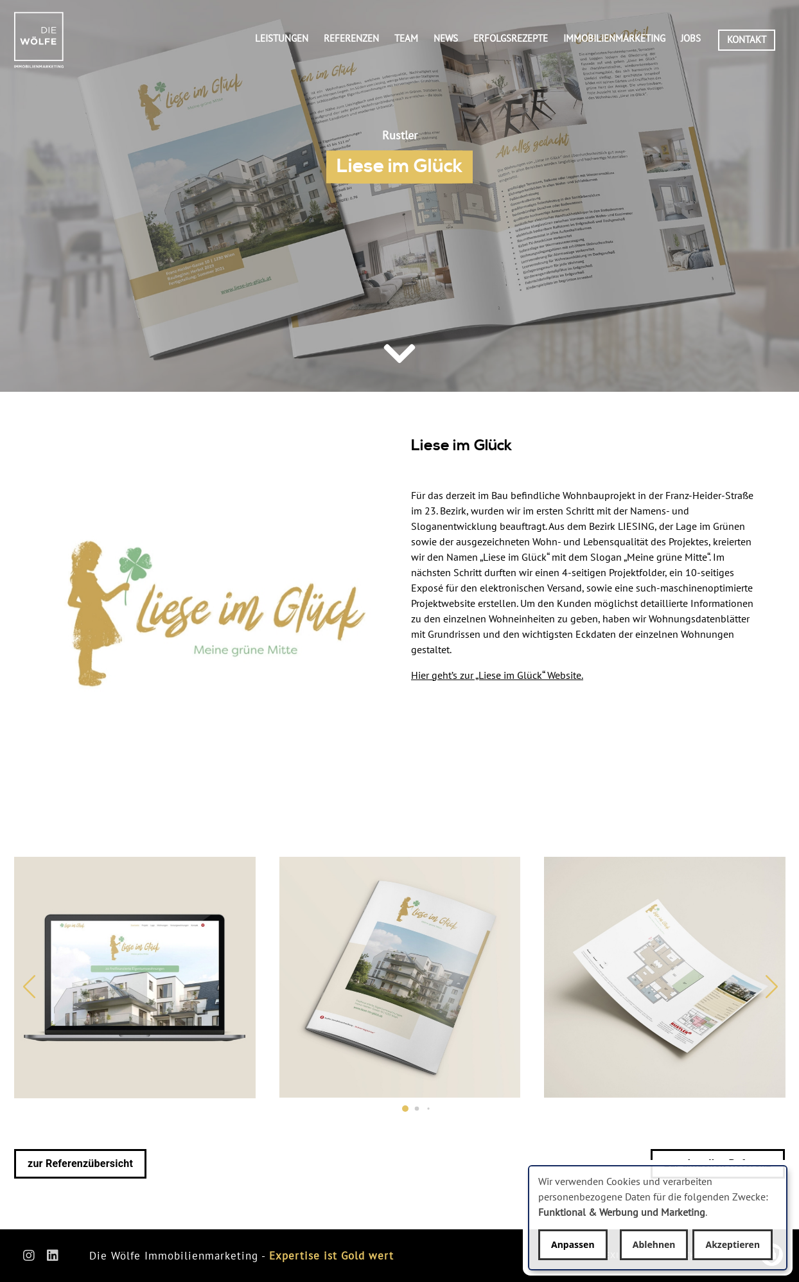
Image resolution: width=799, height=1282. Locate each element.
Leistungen (281, 38)
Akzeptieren (732, 1244)
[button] (405, 1108)
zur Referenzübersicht (80, 1163)
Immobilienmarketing (614, 38)
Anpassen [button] (573, 1244)
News (446, 38)
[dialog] (657, 1217)
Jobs (691, 38)
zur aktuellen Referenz (717, 1163)
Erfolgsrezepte (510, 38)
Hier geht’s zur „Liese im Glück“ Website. (497, 675)
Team (406, 38)
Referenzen (351, 38)
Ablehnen (654, 1244)
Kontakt (746, 39)
